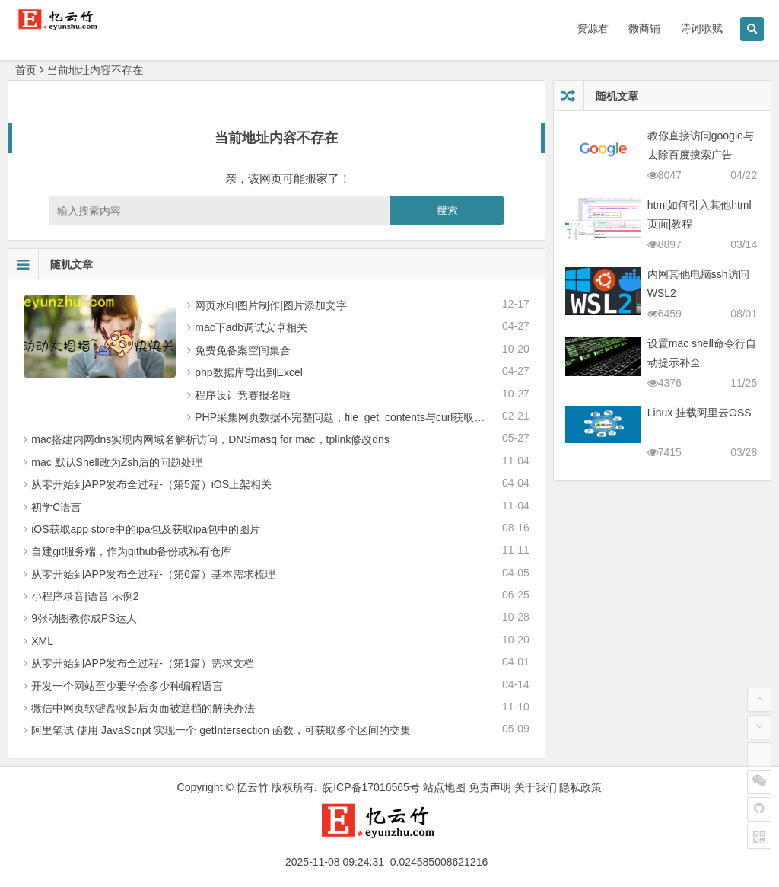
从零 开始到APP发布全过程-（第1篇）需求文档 (142, 663)
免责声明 (490, 787)
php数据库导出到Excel (249, 372)
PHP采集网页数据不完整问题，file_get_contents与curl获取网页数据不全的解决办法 (393, 417)
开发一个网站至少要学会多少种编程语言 (127, 686)
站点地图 (444, 787)
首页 (26, 70)
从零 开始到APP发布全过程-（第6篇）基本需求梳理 (153, 574)
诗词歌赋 (701, 28)
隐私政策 (580, 787)
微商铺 (644, 28)
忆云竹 (253, 787)
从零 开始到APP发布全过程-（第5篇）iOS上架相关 (151, 484)
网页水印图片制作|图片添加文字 (271, 305)
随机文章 (50, 264)
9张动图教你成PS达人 (83, 618)
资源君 (593, 28)
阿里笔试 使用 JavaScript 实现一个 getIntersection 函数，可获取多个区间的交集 (221, 730)
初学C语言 (56, 507)
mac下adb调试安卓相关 (251, 327)
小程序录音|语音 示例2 (84, 596)
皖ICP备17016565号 (371, 787)
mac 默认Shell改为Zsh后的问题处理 (116, 462)
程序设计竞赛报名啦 (243, 395)
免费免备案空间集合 (243, 350)
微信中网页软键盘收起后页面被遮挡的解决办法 (143, 708)
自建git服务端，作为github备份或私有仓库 (131, 551)
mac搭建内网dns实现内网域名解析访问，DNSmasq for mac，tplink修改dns (210, 439)
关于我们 (535, 787)
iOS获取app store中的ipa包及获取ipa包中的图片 (145, 529)
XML (42, 641)
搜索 (447, 210)
